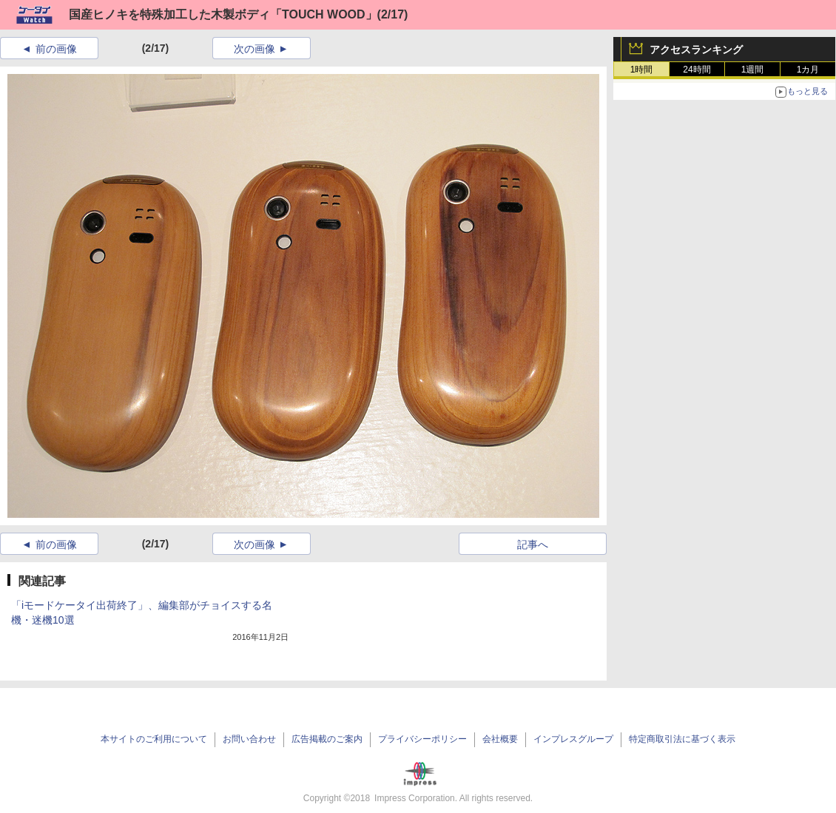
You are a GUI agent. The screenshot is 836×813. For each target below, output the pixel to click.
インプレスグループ (573, 739)
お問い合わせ (249, 739)
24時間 (696, 69)
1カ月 (808, 69)
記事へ (532, 544)
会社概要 (500, 739)
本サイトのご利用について (154, 739)
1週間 (752, 69)
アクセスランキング (696, 49)
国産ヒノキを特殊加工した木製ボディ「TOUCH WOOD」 (223, 14)
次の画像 (254, 49)
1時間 (641, 69)
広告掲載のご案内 (327, 739)
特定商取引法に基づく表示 (682, 739)
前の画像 (56, 49)
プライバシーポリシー (422, 739)
